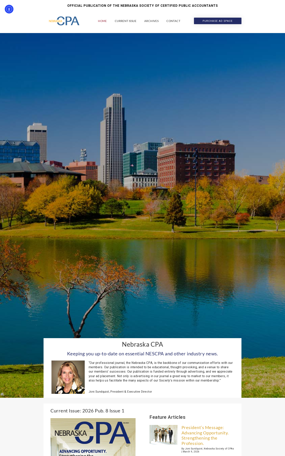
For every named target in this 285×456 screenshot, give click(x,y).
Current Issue (125, 21)
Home (102, 21)
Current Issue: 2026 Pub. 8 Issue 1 (87, 410)
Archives (151, 21)
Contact (173, 21)
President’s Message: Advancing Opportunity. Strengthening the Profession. (205, 435)
